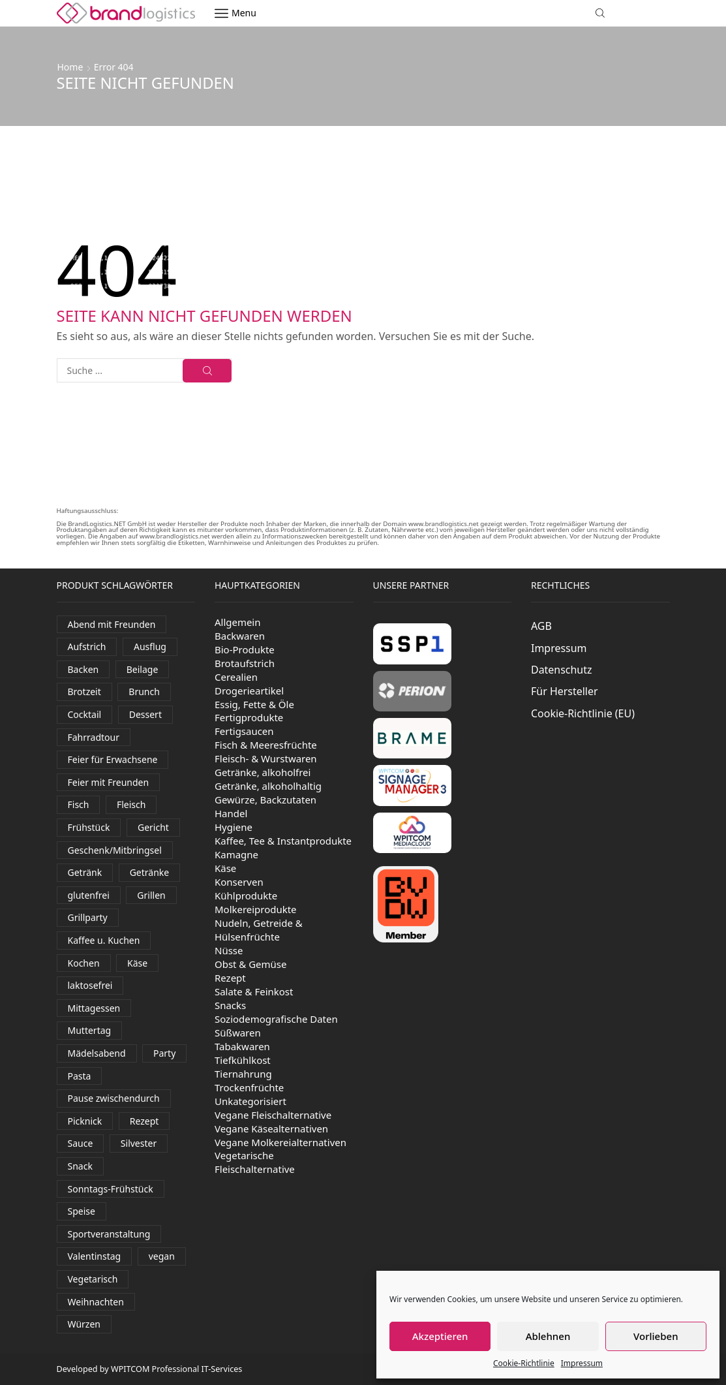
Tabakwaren (242, 1046)
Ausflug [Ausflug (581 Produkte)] (150, 646)
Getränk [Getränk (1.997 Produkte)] (85, 872)
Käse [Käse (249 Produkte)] (137, 963)
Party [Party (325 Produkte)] (164, 1053)
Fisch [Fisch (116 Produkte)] (78, 804)
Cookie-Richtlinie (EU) (583, 713)
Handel (231, 813)
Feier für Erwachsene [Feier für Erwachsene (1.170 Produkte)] (113, 759)
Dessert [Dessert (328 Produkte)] (145, 714)
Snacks (230, 1005)
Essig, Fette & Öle (254, 704)
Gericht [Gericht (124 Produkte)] (153, 827)
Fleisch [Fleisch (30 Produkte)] (131, 804)
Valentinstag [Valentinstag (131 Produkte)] (94, 1256)
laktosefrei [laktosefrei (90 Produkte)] (90, 985)
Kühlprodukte (246, 895)
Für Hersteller (564, 691)
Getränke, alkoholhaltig (268, 785)
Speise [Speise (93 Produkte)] (81, 1211)
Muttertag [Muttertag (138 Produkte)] (90, 1030)
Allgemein (238, 622)
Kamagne (236, 854)
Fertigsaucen (244, 731)
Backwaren (240, 635)
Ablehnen (548, 1336)
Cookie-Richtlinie (523, 1363)
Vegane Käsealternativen (271, 1128)
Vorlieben (655, 1336)
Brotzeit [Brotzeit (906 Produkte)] (84, 691)
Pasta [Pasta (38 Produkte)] (79, 1076)
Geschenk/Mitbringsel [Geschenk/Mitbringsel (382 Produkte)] (115, 850)
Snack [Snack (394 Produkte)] (80, 1166)
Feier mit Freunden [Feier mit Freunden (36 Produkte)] (108, 782)
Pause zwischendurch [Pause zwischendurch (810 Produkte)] (114, 1098)
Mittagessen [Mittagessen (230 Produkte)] (94, 1008)
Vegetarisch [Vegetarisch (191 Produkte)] (93, 1279)
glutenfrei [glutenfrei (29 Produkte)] (89, 895)
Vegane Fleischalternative (273, 1114)
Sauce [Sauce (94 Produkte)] (80, 1143)
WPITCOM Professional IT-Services (176, 1369)
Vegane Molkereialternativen (280, 1142)
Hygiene (233, 826)
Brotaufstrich (245, 663)
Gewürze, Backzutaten (265, 799)
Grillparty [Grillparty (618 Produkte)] (88, 917)
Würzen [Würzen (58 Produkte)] (84, 1324)
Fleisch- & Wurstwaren (266, 758)
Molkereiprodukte (256, 909)
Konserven (239, 881)
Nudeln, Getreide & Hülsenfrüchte (259, 929)
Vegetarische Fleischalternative (255, 1162)
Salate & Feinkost (254, 991)
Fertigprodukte (249, 717)
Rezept (230, 977)
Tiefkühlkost (243, 1059)
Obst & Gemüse (250, 964)
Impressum (582, 1363)
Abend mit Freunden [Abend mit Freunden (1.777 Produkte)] (112, 624)
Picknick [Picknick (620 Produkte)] (85, 1121)
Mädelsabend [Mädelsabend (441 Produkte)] (97, 1053)
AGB (541, 626)
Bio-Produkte (245, 649)
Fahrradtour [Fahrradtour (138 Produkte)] (93, 737)
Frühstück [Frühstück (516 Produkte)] (89, 827)
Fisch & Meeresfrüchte (266, 744)
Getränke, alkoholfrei (262, 772)
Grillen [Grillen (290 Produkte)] (151, 895)
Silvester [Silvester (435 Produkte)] (139, 1143)
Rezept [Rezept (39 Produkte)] (144, 1121)
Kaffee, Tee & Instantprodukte (283, 840)
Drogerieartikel (249, 690)
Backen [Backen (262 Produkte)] (83, 669)
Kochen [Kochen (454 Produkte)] (84, 963)
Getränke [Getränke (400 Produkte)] (150, 872)
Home (70, 67)
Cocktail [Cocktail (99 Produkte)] (85, 714)
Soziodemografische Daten (276, 1018)
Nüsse (229, 950)
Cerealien (236, 676)
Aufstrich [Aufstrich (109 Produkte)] (87, 646)
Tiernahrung (243, 1073)
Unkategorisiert (250, 1101)
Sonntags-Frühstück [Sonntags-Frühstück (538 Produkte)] (110, 1189)
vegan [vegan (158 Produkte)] (162, 1256)
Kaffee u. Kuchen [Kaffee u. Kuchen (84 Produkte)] (104, 940)
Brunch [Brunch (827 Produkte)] (144, 691)
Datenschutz (561, 669)
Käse (225, 868)
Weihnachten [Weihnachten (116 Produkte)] (96, 1302)
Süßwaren (238, 1032)
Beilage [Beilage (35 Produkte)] (143, 669)
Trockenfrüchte (249, 1087)
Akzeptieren (440, 1336)
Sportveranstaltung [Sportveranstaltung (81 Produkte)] (109, 1234)
